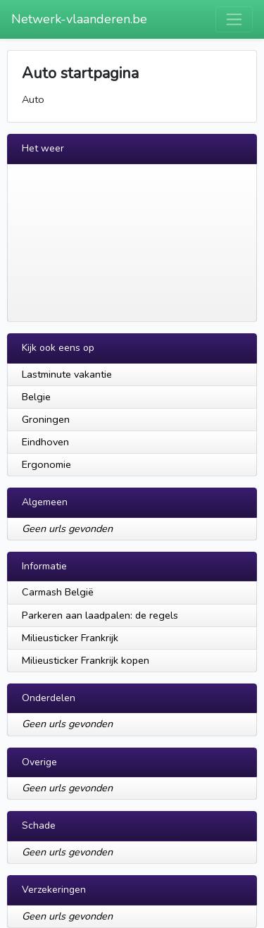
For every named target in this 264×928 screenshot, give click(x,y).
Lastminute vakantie (67, 374)
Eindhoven (45, 442)
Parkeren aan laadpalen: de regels (100, 615)
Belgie (36, 397)
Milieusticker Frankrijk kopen (85, 660)
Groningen (46, 419)
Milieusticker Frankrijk (70, 638)
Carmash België (58, 592)
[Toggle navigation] (234, 19)
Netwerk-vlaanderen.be (79, 19)
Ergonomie (46, 464)
